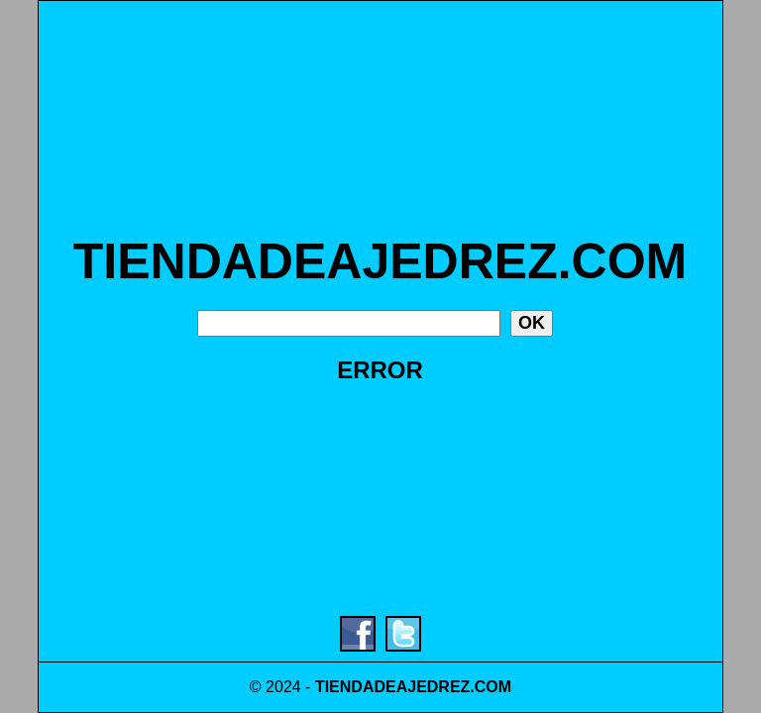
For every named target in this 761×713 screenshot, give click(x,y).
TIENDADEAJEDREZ (392, 686)
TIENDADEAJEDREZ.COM (380, 261)
